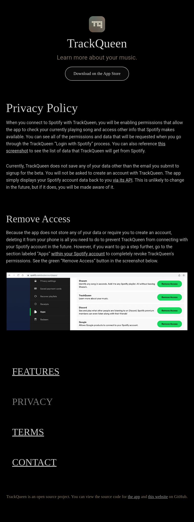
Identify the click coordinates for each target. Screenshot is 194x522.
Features (42, 372)
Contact (39, 462)
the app (61, 502)
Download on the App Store (97, 73)
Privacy (36, 402)
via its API (123, 180)
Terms (32, 432)
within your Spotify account (78, 253)
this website (98, 502)
